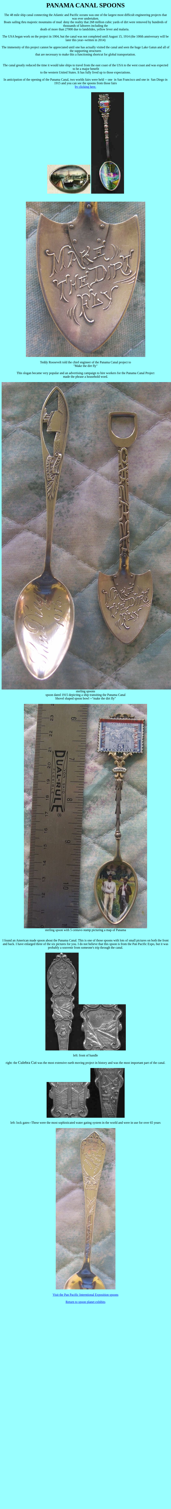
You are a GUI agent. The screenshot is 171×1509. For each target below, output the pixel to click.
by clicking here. (85, 86)
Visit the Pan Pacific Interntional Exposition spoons (85, 1294)
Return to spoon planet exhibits (86, 1302)
